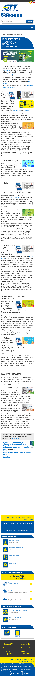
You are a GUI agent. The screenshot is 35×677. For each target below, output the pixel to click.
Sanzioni (6, 457)
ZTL (7, 636)
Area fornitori (26, 644)
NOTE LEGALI (18, 659)
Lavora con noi (8, 648)
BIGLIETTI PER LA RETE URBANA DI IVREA (19, 531)
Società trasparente (8, 653)
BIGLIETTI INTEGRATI (26, 527)
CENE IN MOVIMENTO (20, 618)
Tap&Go (27, 110)
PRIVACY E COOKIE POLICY (28, 659)
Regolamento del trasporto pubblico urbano (17, 453)
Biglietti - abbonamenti (15, 32)
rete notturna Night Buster (10, 74)
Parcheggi (17, 636)
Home (7, 32)
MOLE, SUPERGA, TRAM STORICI (20, 611)
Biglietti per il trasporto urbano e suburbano (19, 518)
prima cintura (7, 70)
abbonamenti (16, 438)
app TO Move (17, 110)
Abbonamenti (19, 584)
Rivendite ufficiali (19, 599)
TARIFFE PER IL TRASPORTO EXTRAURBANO (18, 523)
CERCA (29, 21)
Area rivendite (26, 648)
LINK (12, 659)
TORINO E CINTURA (20, 541)
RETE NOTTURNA (20, 556)
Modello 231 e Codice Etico (26, 653)
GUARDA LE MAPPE (14, 563)
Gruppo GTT (8, 644)
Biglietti (19, 591)
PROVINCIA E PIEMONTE (20, 548)
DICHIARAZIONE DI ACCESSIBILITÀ (26, 661)
